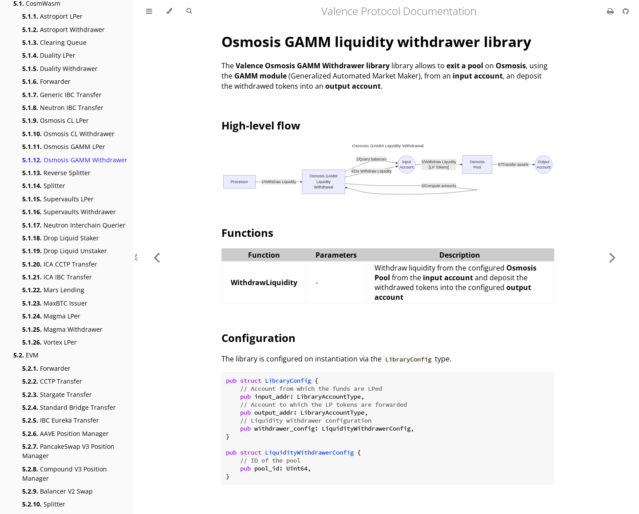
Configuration (258, 337)
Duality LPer (48, 55)
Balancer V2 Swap (57, 491)
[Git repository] (625, 11)
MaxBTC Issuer (54, 303)
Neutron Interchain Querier (74, 225)
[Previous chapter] (157, 257)
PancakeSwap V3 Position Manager (68, 451)
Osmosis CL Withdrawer (68, 133)
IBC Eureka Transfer (60, 420)
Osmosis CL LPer (55, 120)
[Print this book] (611, 11)
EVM (26, 355)
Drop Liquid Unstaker (64, 251)
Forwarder (46, 81)
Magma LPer (51, 316)
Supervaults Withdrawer (69, 212)
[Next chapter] (612, 257)
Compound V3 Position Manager (64, 474)
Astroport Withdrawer (63, 29)
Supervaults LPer (58, 199)
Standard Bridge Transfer (69, 407)
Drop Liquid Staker (60, 238)
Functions (247, 232)
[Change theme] (169, 11)
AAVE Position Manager (65, 433)
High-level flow (260, 125)
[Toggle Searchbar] (189, 11)
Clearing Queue (54, 42)
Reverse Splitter (56, 173)
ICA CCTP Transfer (59, 264)
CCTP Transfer (52, 381)
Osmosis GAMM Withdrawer (74, 160)
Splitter (43, 185)
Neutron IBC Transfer (62, 107)
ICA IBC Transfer (57, 277)
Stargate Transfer (57, 394)
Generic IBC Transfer (62, 94)
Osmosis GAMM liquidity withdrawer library (376, 41)
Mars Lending (53, 290)
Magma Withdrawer (62, 329)
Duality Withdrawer (60, 68)
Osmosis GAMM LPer (63, 146)
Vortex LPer (49, 342)
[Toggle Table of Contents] (149, 11)
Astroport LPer (52, 16)
